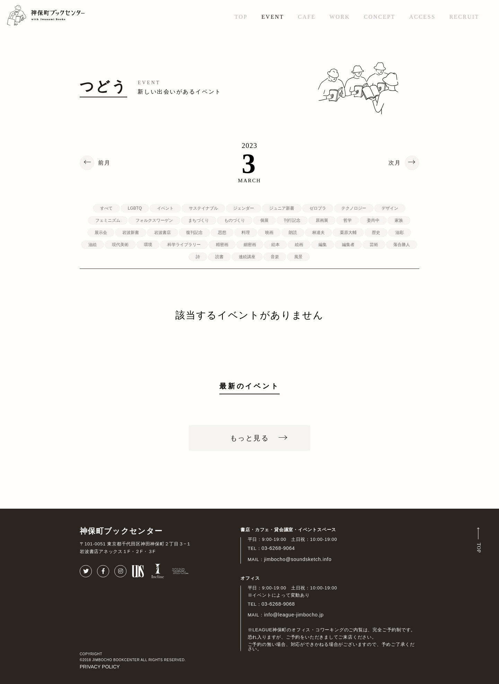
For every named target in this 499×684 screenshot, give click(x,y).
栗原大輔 (348, 232)
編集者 (348, 244)
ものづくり (234, 220)
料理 (246, 232)
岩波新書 (130, 232)
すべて (106, 208)
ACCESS (422, 17)
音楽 (275, 256)
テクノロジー (353, 208)
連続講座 (247, 256)
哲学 (347, 220)
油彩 (399, 232)
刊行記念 (292, 220)
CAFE (307, 17)
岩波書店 (162, 232)
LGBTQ (135, 208)
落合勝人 (401, 244)
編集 (322, 244)
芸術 (374, 244)
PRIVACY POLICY (100, 666)
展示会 (101, 232)
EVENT (272, 17)
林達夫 (318, 232)
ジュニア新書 (281, 208)
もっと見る (249, 438)
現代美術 (120, 244)
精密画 (222, 244)
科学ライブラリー (184, 244)
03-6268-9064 (278, 548)
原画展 (322, 220)
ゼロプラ (317, 208)
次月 (394, 163)
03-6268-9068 (278, 604)
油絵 (92, 244)
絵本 (275, 244)
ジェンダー (243, 208)
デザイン (390, 208)
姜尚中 (373, 220)
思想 (222, 232)
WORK (340, 17)
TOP (241, 17)
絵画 (299, 244)
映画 (269, 232)
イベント (165, 208)
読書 (219, 256)
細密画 (250, 244)
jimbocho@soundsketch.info (298, 559)
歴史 (376, 232)
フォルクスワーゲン (154, 220)
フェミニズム (107, 220)
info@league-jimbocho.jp (294, 614)
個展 (264, 220)
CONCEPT (379, 17)
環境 (148, 244)
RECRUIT (464, 17)
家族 (399, 220)
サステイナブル (203, 208)
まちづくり (198, 220)
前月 (104, 163)
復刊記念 (194, 232)
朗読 (293, 232)
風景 (298, 256)
